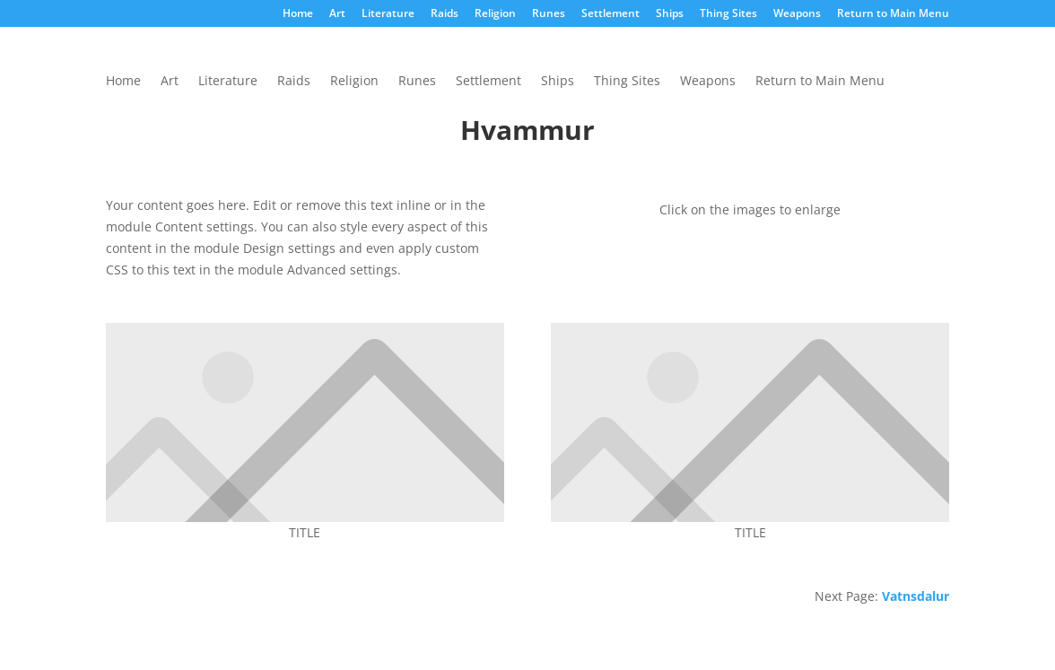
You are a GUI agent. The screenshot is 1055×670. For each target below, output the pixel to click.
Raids (444, 14)
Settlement (610, 14)
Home (298, 14)
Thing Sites (728, 14)
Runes (548, 14)
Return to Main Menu (893, 14)
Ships (670, 14)
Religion (495, 14)
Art (337, 14)
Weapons (797, 14)
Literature (388, 14)
